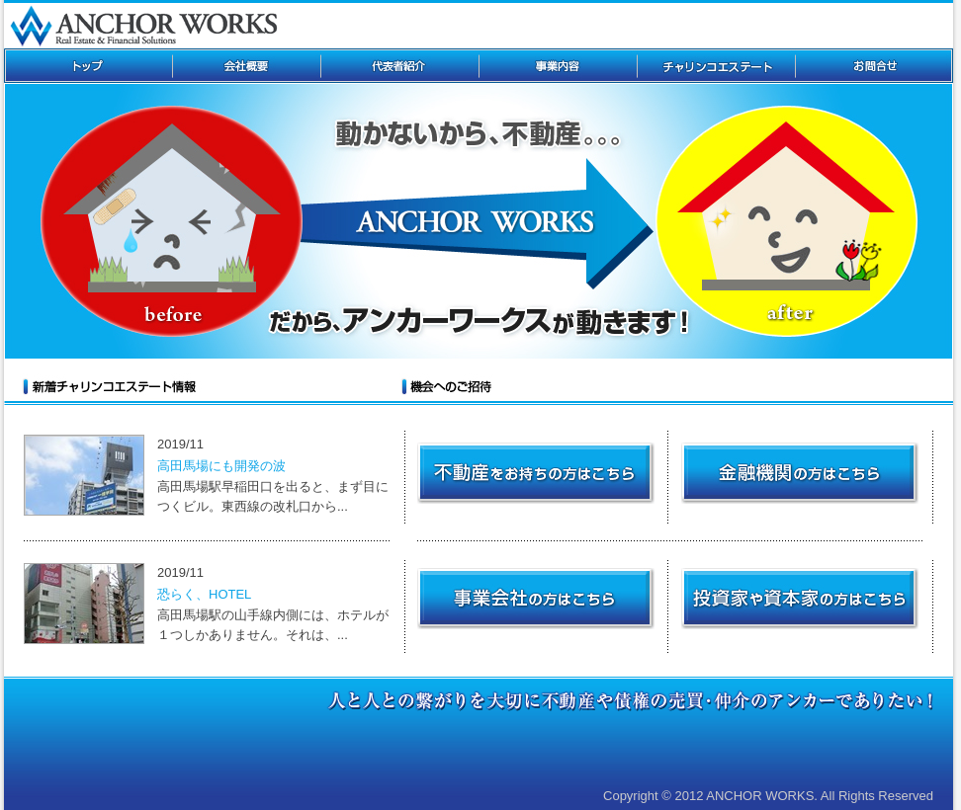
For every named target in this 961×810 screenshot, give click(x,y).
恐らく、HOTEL (204, 594)
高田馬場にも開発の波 (221, 465)
